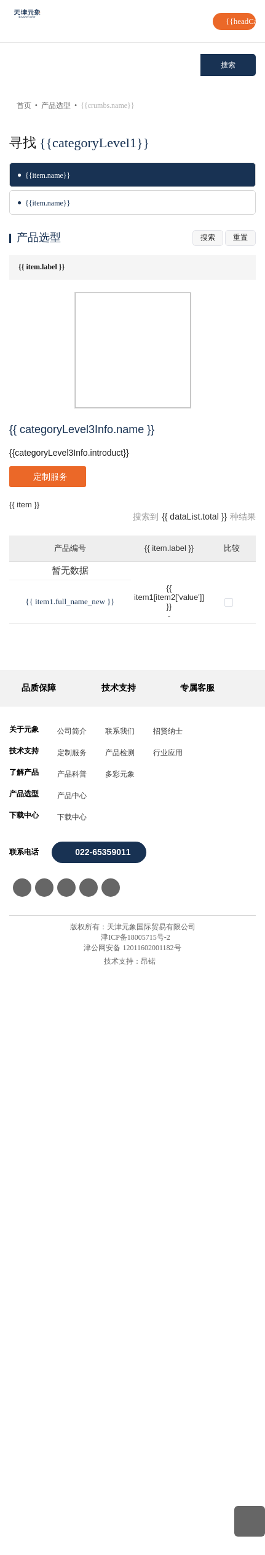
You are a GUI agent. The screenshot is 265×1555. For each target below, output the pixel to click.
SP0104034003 (36, 940)
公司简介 (72, 1313)
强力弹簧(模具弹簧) (119, 105)
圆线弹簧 (40, 286)
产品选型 (62, 105)
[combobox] (104, 65)
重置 (240, 375)
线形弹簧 (40, 341)
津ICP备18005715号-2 (135, 1519)
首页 (30, 105)
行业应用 (168, 1334)
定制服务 (72, 1334)
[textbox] (104, 65)
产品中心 (72, 1377)
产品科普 (72, 1356)
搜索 (228, 65)
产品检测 (120, 1334)
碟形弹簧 (40, 203)
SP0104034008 (36, 1091)
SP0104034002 (36, 910)
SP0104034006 (36, 1030)
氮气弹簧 (40, 258)
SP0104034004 (36, 970)
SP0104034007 (36, 1060)
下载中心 (72, 1399)
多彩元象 (120, 1356)
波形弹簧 (40, 175)
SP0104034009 (36, 1121)
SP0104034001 (36, 880)
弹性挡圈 (40, 313)
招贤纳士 (168, 1313)
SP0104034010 (36, 1151)
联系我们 (120, 1313)
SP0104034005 (36, 1000)
